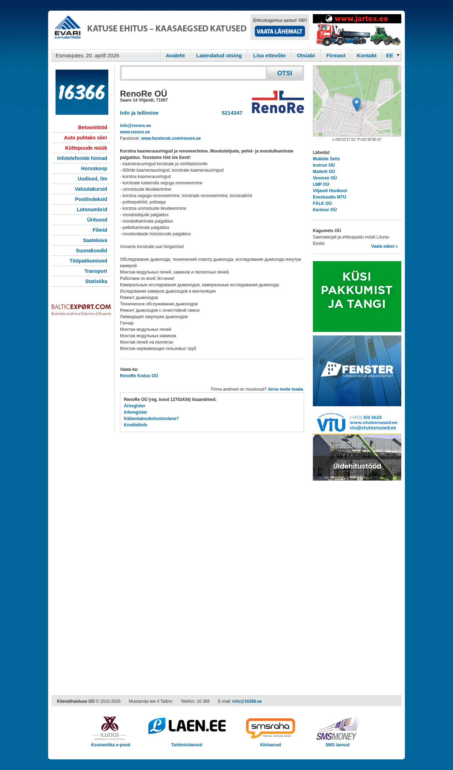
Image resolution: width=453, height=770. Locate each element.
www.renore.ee (135, 132)
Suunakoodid (91, 250)
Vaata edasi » (384, 246)
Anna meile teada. (286, 389)
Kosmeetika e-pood (110, 742)
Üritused (97, 220)
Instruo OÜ (324, 165)
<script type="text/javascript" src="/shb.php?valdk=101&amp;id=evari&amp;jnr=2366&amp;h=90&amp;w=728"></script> (180, 30)
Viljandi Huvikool (330, 190)
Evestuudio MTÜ (329, 197)
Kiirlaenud (270, 742)
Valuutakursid (91, 189)
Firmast (335, 55)
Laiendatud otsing (219, 55)
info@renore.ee (135, 125)
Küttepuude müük (86, 148)
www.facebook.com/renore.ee (171, 138)
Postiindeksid (91, 199)
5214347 (230, 113)
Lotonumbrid (92, 209)
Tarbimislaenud (186, 742)
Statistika (96, 281)
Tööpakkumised (88, 261)
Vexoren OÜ (325, 178)
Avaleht (175, 55)
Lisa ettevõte (269, 55)
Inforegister (135, 412)
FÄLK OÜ (322, 203)
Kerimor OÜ (325, 209)
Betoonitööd (92, 127)
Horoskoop (94, 168)
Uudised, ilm (92, 179)
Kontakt (367, 55)
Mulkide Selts (326, 158)
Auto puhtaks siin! (85, 137)
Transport (95, 271)
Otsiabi (306, 55)
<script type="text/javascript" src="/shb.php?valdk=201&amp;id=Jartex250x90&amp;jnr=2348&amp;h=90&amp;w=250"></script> (357, 30)
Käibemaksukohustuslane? (151, 418)
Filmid (100, 230)
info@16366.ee (247, 701)
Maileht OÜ (324, 171)
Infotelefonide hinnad (82, 158)
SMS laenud (337, 742)
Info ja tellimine (139, 113)
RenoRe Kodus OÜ (139, 375)
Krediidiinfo (136, 425)
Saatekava (95, 240)
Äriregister (134, 405)
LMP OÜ (321, 184)
